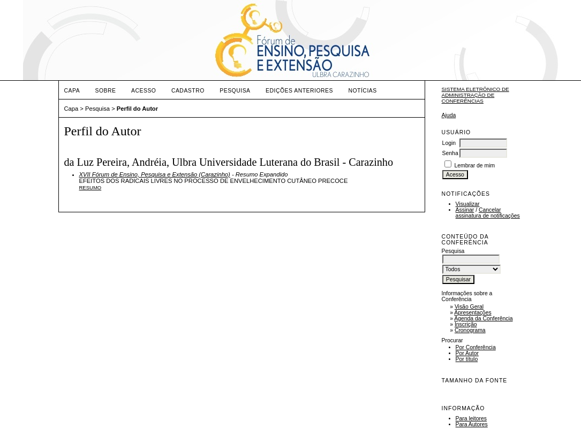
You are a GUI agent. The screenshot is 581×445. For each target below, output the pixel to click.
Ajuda (449, 115)
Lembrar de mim (475, 165)
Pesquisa (235, 91)
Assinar (465, 210)
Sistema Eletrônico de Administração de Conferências (475, 95)
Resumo (90, 187)
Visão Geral (469, 307)
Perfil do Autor (137, 108)
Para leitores (471, 418)
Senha (450, 153)
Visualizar (468, 204)
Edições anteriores (299, 91)
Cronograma (470, 330)
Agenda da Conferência (483, 318)
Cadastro (188, 91)
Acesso (143, 91)
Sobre (105, 91)
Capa (72, 91)
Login (449, 143)
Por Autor (467, 353)
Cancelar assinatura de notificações (488, 213)
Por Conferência (476, 347)
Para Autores (472, 424)
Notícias (362, 91)
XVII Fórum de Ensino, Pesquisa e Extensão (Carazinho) (154, 174)
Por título (467, 359)
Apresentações (472, 313)
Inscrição (466, 324)
